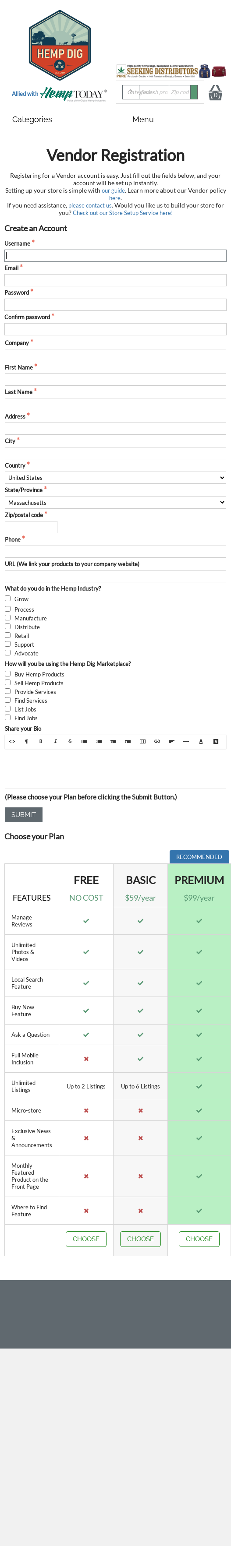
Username (17, 243)
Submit (23, 815)
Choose (86, 1239)
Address (15, 416)
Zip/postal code (24, 514)
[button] (12, 741)
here (115, 197)
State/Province (24, 489)
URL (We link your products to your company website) (72, 563)
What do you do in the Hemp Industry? (53, 588)
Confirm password (27, 316)
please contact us (90, 205)
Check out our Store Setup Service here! (123, 212)
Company (17, 342)
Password (16, 292)
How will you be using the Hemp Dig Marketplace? (68, 663)
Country (15, 465)
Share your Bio (23, 728)
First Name (19, 367)
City (10, 440)
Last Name (18, 391)
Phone (13, 539)
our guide (113, 190)
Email (11, 267)
